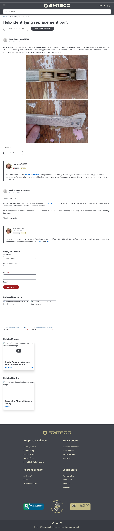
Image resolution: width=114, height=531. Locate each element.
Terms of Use (29, 458)
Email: (5, 273)
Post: (5, 282)
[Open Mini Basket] (109, 5)
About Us (66, 483)
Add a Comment (13, 153)
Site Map (66, 487)
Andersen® (28, 476)
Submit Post (11, 287)
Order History (68, 450)
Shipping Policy (30, 447)
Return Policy (29, 450)
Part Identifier (68, 476)
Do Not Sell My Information (34, 462)
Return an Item (69, 454)
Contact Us (67, 480)
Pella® (26, 480)
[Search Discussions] (18, 28)
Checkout (67, 458)
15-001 (27, 174)
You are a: (7, 254)
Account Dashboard (71, 447)
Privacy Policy (29, 454)
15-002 (36, 174)
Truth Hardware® (30, 483)
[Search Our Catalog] (54, 11)
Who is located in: (10, 263)
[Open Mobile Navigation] (4, 5)
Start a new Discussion (42, 28)
